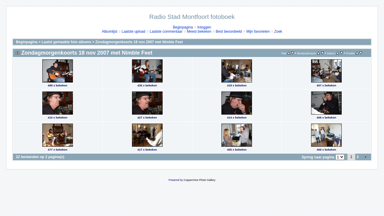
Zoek (278, 31)
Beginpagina (183, 27)
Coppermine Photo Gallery (199, 180)
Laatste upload (133, 31)
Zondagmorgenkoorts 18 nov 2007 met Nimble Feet (139, 42)
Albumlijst (109, 31)
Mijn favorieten (258, 31)
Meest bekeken (199, 31)
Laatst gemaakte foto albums (66, 42)
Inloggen (204, 27)
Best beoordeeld (229, 31)
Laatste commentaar (166, 31)
